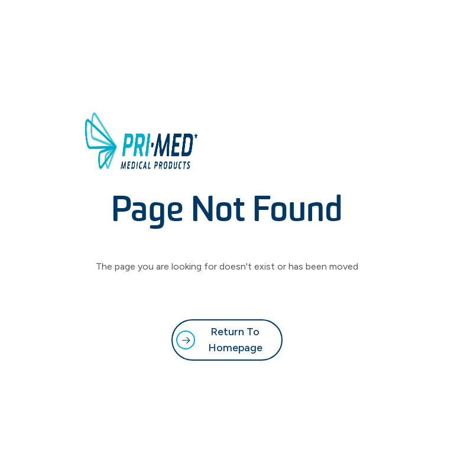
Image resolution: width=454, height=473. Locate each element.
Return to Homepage (235, 339)
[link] (226, 340)
